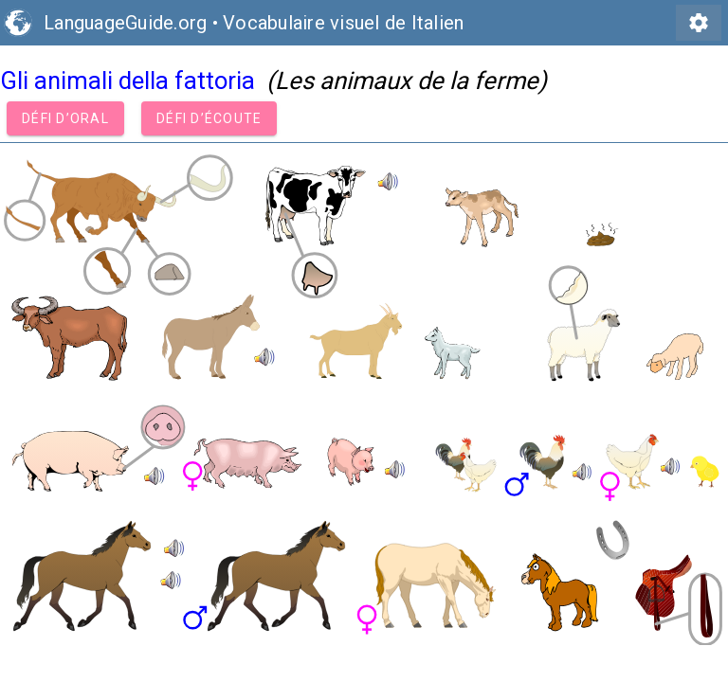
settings (698, 22)
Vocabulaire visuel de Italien (343, 22)
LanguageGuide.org (125, 22)
